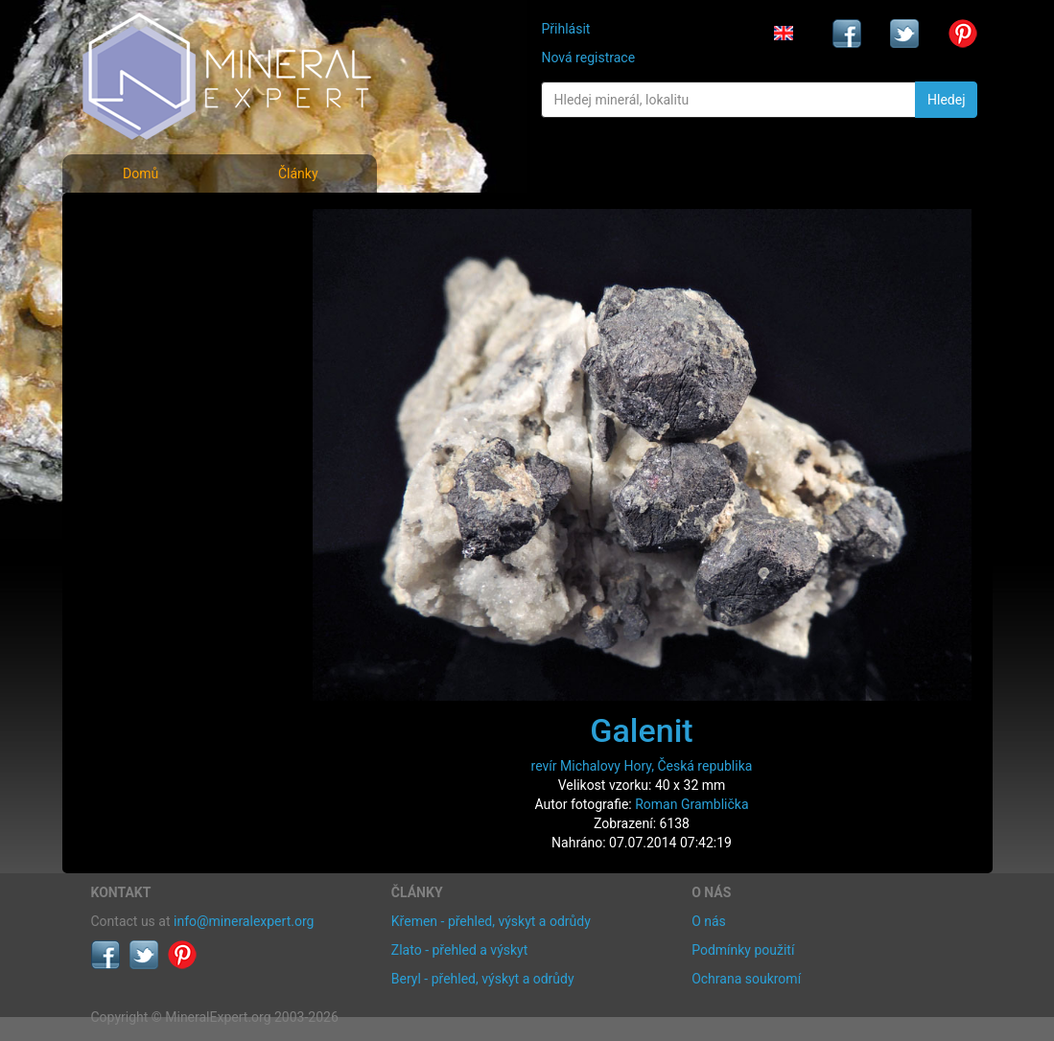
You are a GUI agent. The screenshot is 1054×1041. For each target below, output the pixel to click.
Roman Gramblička (691, 804)
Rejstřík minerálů (157, 263)
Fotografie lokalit (157, 305)
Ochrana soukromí (746, 978)
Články (298, 173)
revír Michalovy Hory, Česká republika (642, 766)
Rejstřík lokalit (146, 347)
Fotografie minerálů (167, 221)
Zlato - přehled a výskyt (459, 950)
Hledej (946, 99)
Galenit (641, 730)
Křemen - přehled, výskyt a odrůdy (491, 921)
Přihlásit (565, 28)
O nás (708, 921)
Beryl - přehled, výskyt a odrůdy (482, 978)
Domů (140, 173)
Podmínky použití (742, 950)
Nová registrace (588, 57)
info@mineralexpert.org (244, 921)
